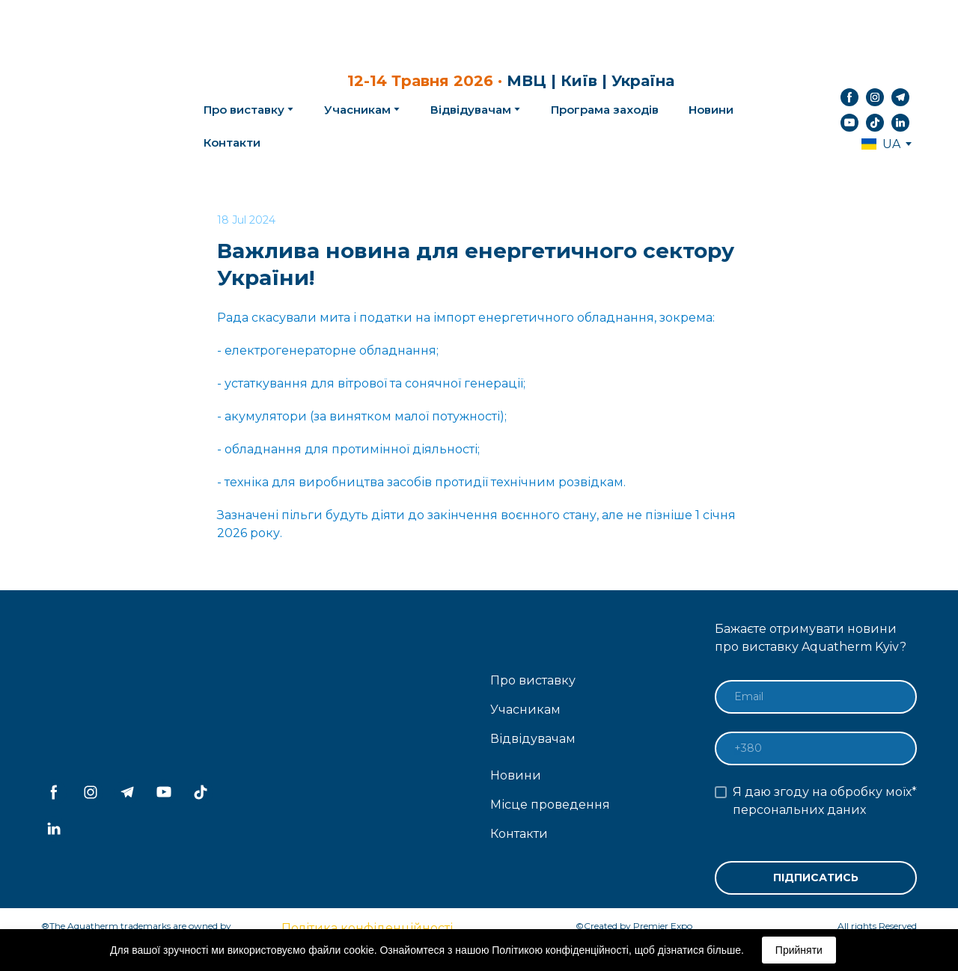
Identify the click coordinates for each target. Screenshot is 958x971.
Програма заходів (605, 109)
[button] (849, 97)
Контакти (232, 142)
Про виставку (533, 680)
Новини (711, 109)
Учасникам (357, 109)
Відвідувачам (470, 109)
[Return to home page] (98, 110)
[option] (880, 144)
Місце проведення (550, 804)
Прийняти (799, 950)
